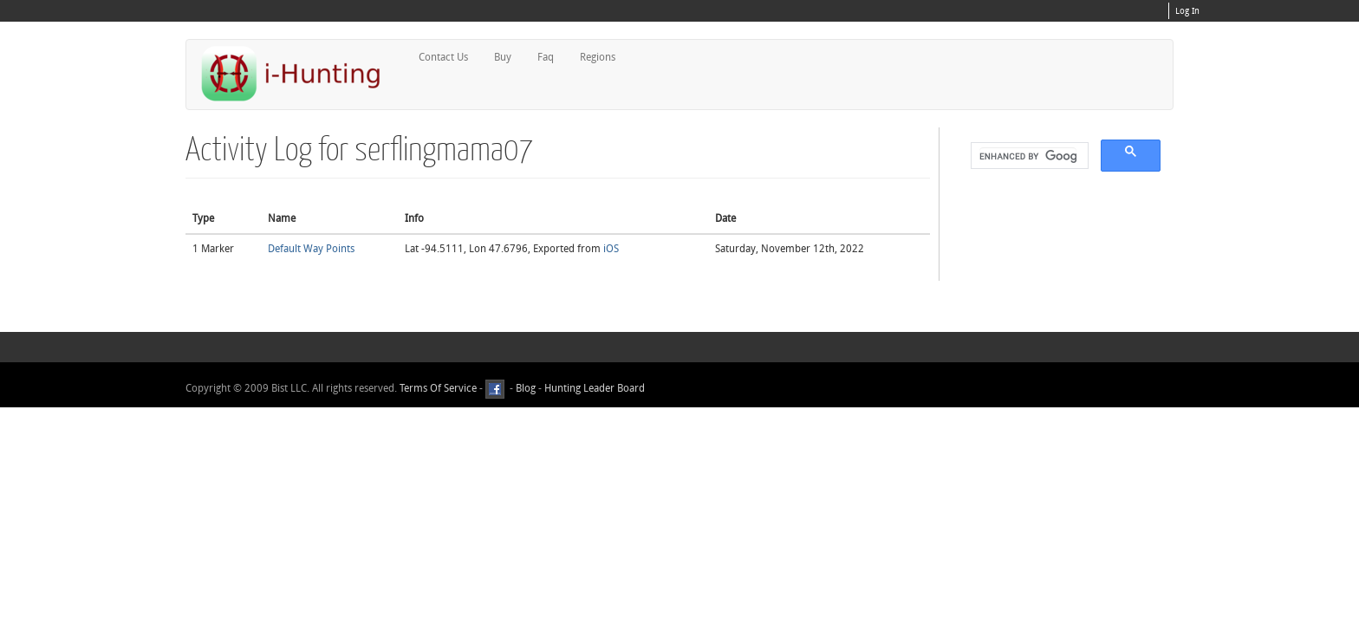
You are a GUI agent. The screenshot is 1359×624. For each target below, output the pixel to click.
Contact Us (443, 57)
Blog (526, 388)
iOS (611, 249)
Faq (545, 57)
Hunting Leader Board (593, 388)
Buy (502, 57)
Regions (597, 57)
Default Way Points (311, 249)
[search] (1027, 156)
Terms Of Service (438, 388)
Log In (1187, 11)
